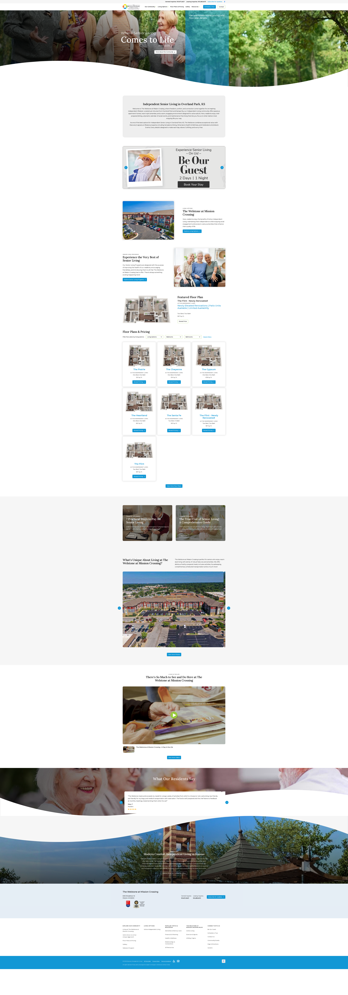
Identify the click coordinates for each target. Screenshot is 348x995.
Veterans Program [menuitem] (128, 948)
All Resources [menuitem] (169, 947)
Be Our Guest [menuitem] (212, 929)
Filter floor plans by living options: (133, 337)
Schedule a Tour (209, 7)
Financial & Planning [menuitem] (171, 934)
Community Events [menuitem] (213, 940)
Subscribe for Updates (215, 1)
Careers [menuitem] (210, 948)
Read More (130, 535)
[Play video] (174, 715)
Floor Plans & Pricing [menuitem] (129, 940)
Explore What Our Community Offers (174, 873)
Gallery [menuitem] (125, 944)
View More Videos (174, 757)
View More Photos (174, 654)
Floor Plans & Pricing (177, 6)
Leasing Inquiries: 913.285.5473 (196, 1)
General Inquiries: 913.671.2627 (175, 1)
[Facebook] (223, 961)
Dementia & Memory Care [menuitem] (173, 931)
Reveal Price (183, 321)
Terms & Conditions (166, 961)
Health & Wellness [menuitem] (171, 938)
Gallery (187, 6)
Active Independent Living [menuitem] (152, 929)
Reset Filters (207, 337)
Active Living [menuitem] (190, 931)
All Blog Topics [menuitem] (191, 938)
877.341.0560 (147, 961)
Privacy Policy (156, 961)
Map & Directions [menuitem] (213, 944)
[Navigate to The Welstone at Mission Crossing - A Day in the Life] (174, 749)
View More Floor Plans (174, 486)
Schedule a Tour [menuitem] (213, 933)
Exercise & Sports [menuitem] (191, 934)
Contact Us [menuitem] (211, 936)
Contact (221, 7)
